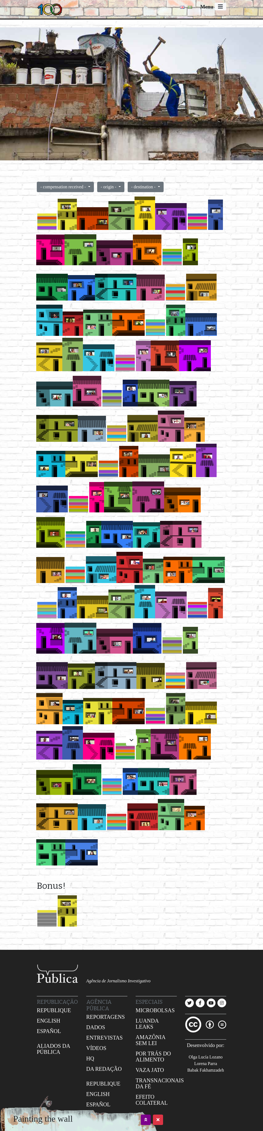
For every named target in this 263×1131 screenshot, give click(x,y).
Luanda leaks (147, 1024)
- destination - (144, 186)
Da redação (104, 1069)
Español (49, 1031)
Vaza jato (150, 1070)
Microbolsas (155, 1010)
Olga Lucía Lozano (206, 1057)
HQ (90, 1058)
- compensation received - (63, 186)
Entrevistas (104, 1038)
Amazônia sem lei (150, 1040)
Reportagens (105, 1017)
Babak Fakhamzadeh (205, 1070)
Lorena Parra (205, 1063)
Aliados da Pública (53, 1049)
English (48, 1021)
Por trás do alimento (153, 1057)
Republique (54, 1010)
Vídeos (96, 1048)
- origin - (109, 186)
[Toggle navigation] (220, 6)
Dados (95, 1027)
